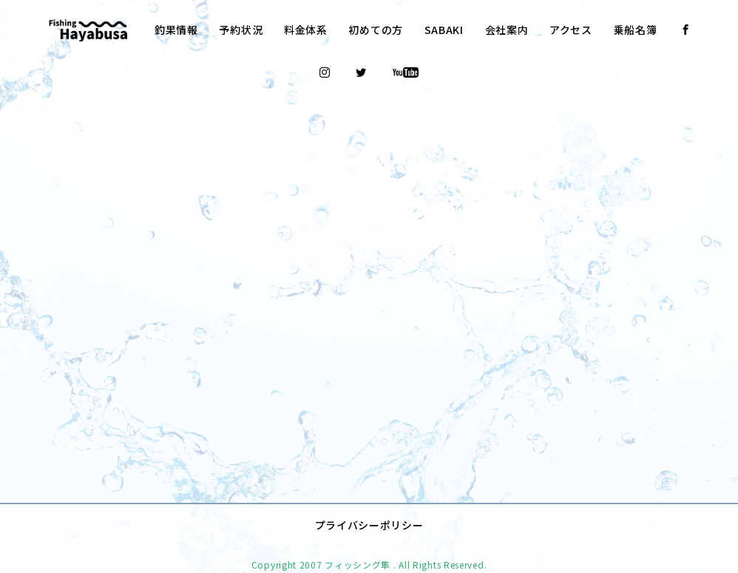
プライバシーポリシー (369, 503)
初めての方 (375, 29)
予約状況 (241, 29)
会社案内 (507, 29)
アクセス (570, 29)
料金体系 (306, 29)
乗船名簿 (635, 29)
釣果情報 (176, 29)
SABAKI (444, 29)
